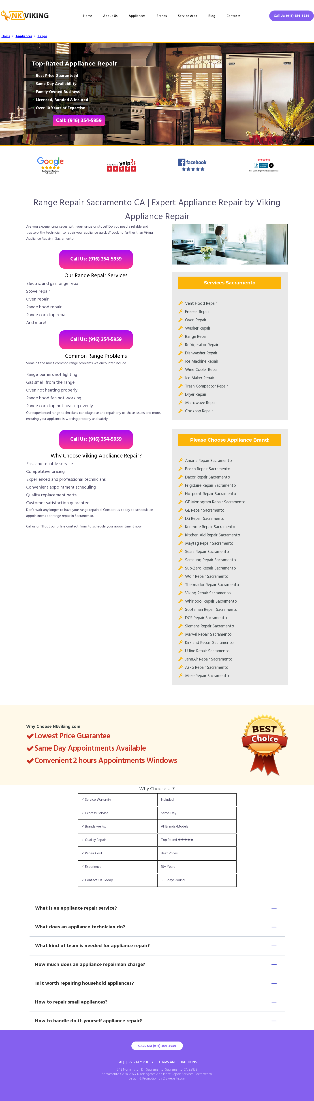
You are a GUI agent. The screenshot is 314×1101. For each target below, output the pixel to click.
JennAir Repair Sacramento (209, 659)
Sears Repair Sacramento (207, 551)
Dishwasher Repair (201, 353)
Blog (211, 16)
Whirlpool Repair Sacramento (211, 601)
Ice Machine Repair (201, 361)
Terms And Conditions (177, 1062)
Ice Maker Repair (199, 378)
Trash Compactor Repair (206, 386)
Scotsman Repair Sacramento (211, 609)
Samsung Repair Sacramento (210, 560)
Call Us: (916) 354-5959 (291, 16)
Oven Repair (195, 320)
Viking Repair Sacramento (208, 593)
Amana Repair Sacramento (208, 460)
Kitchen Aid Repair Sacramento (212, 535)
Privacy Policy (141, 1062)
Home (87, 16)
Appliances (137, 16)
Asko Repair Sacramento (207, 667)
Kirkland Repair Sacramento (209, 642)
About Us (110, 16)
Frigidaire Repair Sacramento (210, 485)
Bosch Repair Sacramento (207, 469)
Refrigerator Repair (201, 345)
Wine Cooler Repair (202, 369)
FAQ (120, 1062)
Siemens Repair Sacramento (209, 626)
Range (42, 36)
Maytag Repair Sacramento (209, 543)
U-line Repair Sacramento (207, 651)
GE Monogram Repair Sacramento (215, 502)
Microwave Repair (201, 403)
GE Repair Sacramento (204, 510)
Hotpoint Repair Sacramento (210, 494)
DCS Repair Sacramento (206, 618)
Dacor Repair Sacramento (207, 477)
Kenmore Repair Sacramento (210, 527)
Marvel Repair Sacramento (208, 634)
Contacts (233, 16)
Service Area (187, 16)
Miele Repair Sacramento (207, 676)
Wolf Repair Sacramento (207, 576)
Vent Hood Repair (201, 303)
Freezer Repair (197, 312)
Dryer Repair (195, 394)
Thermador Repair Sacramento (212, 585)
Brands (161, 16)
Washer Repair (197, 328)
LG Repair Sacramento (204, 518)
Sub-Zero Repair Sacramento (210, 568)
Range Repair (196, 336)
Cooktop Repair (199, 411)
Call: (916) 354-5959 (79, 120)
